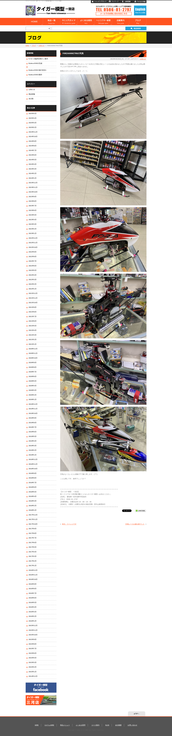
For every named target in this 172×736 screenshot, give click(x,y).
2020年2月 (32, 395)
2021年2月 (32, 340)
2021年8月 (32, 312)
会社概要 (118, 725)
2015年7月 (32, 649)
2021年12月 (33, 293)
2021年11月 (33, 298)
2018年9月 (32, 473)
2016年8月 (32, 589)
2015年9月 (32, 639)
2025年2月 (32, 127)
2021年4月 (32, 330)
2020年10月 (33, 358)
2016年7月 (32, 593)
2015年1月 (32, 672)
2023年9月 (32, 197)
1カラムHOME (49, 725)
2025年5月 (32, 114)
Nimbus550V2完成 (35, 63)
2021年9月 (32, 307)
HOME (27, 46)
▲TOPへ (136, 714)
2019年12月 (33, 404)
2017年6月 (32, 543)
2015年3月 (32, 663)
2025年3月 (32, 123)
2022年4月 (32, 275)
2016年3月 (32, 612)
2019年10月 (33, 413)
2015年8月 (32, 644)
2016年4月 (32, 607)
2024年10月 (33, 137)
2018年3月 (32, 501)
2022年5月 (32, 270)
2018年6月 (32, 487)
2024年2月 (32, 173)
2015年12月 (33, 626)
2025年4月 (32, 118)
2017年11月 (33, 519)
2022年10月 (33, 247)
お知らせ (42, 46)
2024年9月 (32, 141)
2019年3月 (32, 446)
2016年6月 (32, 598)
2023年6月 (32, 210)
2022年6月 (32, 266)
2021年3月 (32, 335)
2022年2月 (32, 284)
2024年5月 (32, 160)
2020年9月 (32, 363)
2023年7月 (32, 206)
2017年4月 (32, 552)
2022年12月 (33, 238)
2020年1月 (32, 400)
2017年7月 (32, 538)
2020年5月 (32, 381)
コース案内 (95, 725)
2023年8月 (32, 201)
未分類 (31, 99)
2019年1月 (32, 455)
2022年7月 (32, 261)
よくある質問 (80, 725)
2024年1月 (32, 178)
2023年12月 (33, 183)
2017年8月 (32, 533)
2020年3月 (32, 390)
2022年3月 (32, 280)
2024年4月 (32, 164)
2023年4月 (32, 220)
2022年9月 (32, 252)
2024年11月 (33, 132)
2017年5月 (32, 547)
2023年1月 (32, 233)
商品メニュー (65, 725)
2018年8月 (32, 478)
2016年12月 (33, 570)
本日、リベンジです (69, 524)
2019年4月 (32, 441)
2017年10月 (33, 524)
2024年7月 (32, 150)
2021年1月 (32, 344)
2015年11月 (33, 630)
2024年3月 (32, 169)
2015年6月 (32, 653)
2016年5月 (32, 603)
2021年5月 (32, 326)
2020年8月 (32, 367)
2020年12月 (33, 349)
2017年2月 (32, 561)
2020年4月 (32, 386)
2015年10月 (33, 635)
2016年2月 (32, 616)
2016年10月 (33, 579)
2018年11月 (33, 464)
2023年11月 (33, 187)
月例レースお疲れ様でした (135, 524)
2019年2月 (32, 450)
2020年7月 (32, 372)
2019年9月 (32, 418)
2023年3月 (32, 224)
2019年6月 (32, 432)
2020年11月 (33, 353)
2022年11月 (33, 243)
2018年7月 (32, 483)
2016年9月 (32, 584)
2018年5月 (32, 492)
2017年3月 (32, 556)
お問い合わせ (132, 725)
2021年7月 (32, 317)
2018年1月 (32, 510)
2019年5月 (32, 436)
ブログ (34, 46)
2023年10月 (33, 192)
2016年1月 (32, 621)
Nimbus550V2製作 (35, 75)
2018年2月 (32, 506)
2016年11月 (33, 575)
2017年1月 (32, 566)
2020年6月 (32, 377)
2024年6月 (32, 155)
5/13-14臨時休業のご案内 (38, 59)
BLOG (107, 725)
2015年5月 (32, 658)
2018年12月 (33, 459)
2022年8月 (32, 257)
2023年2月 (32, 229)
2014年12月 (33, 676)
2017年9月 (32, 529)
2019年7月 (32, 427)
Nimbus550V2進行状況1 (37, 70)
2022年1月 (32, 289)
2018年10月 (33, 469)
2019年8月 (32, 423)
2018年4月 (32, 496)
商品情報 (32, 94)
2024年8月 (32, 146)
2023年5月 (32, 215)
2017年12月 (33, 515)
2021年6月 (32, 321)
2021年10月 (33, 303)
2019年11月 (33, 409)
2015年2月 (32, 667)
